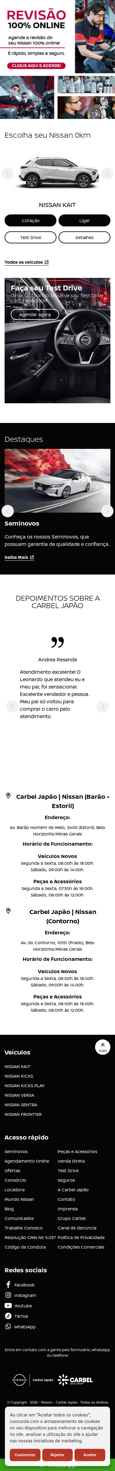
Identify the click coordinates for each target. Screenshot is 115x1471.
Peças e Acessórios (77, 1151)
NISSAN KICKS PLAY (24, 1085)
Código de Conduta (25, 1247)
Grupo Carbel (72, 1218)
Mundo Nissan (19, 1199)
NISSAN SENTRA (21, 1104)
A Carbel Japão (73, 1190)
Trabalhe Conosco (24, 1228)
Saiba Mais (19, 557)
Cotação (31, 220)
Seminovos (16, 1151)
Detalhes (84, 237)
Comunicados (19, 1218)
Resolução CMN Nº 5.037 (30, 1237)
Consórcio (15, 1180)
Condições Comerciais (81, 1247)
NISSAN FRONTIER (23, 1114)
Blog (9, 1209)
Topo (102, 1047)
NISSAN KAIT (17, 1066)
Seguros (66, 1180)
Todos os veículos (27, 262)
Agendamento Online (27, 1161)
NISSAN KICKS (19, 1076)
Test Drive (30, 237)
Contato (66, 1199)
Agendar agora (35, 314)
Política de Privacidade (81, 1237)
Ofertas (12, 1170)
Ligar (84, 220)
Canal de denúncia (77, 1228)
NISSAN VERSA (19, 1095)
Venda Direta (71, 1161)
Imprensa (68, 1209)
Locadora (15, 1190)
